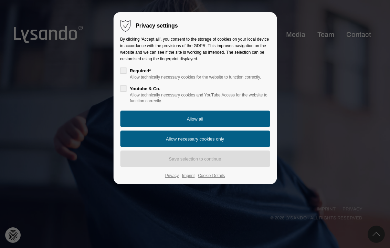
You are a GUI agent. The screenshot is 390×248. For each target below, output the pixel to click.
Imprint (188, 175)
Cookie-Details (211, 175)
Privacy (172, 175)
